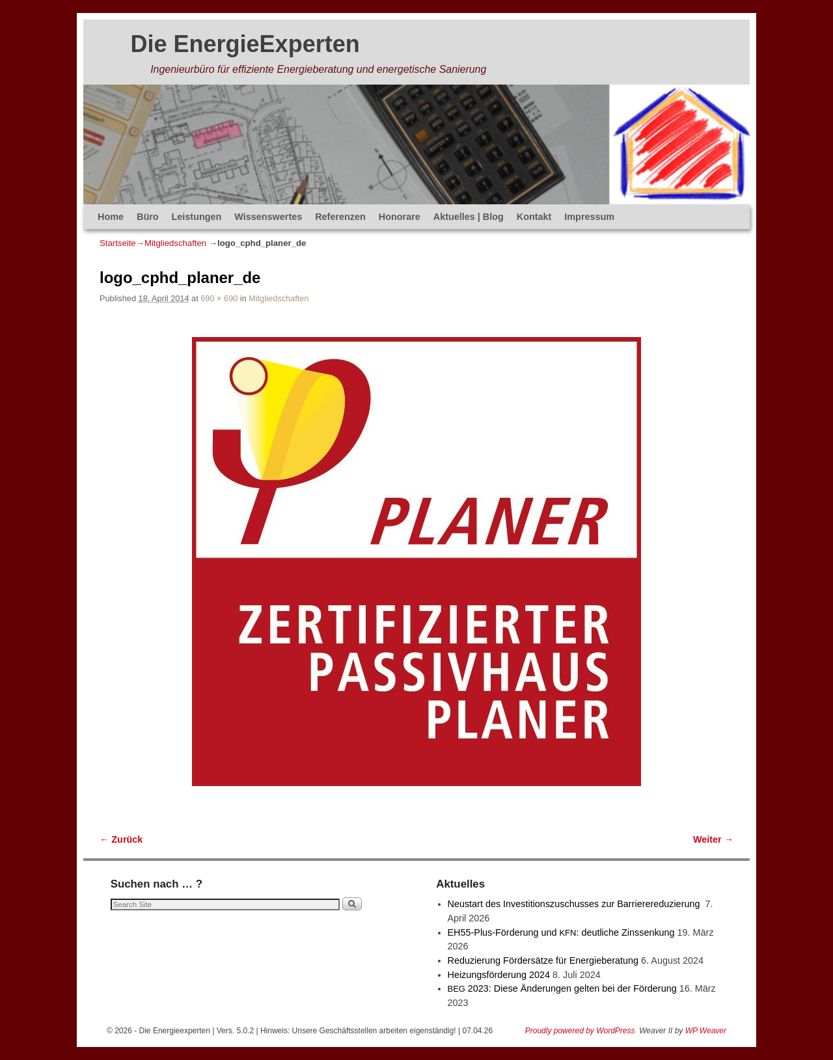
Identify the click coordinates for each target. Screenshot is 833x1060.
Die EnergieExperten (245, 44)
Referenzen (340, 216)
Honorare (399, 216)
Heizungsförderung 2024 (499, 975)
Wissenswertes (268, 216)
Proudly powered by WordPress (580, 1030)
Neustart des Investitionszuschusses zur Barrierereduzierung (575, 904)
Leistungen (197, 216)
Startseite (118, 243)
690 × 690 (219, 298)
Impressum (589, 216)
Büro (148, 216)
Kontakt (534, 216)
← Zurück (121, 839)
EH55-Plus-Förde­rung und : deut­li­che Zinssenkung (561, 932)
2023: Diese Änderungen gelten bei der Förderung (562, 988)
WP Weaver (705, 1030)
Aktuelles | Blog (468, 216)
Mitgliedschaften (175, 243)
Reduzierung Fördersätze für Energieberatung (543, 960)
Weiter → (713, 839)
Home (111, 216)
